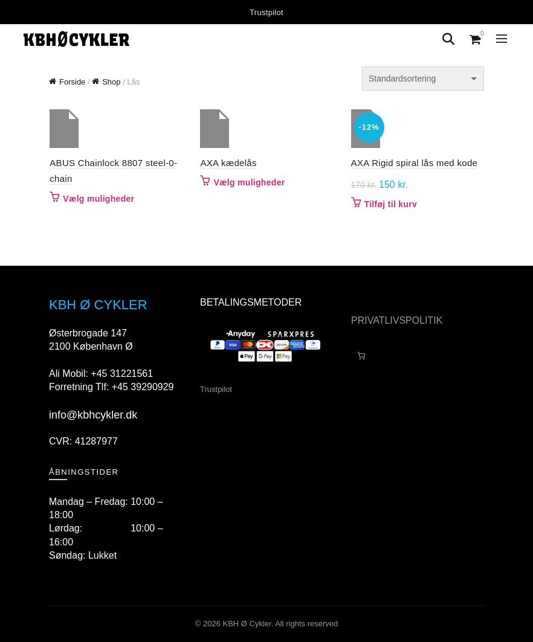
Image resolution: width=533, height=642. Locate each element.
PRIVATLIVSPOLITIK (396, 320)
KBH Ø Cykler (247, 623)
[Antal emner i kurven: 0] (361, 355)
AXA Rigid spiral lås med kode (414, 163)
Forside (72, 81)
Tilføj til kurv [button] (390, 204)
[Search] (448, 39)
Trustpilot (266, 12)
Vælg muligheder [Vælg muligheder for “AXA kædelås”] (249, 182)
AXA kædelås (228, 163)
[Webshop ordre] (423, 78)
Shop (111, 81)
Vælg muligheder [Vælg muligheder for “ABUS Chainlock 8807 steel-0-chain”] (98, 199)
